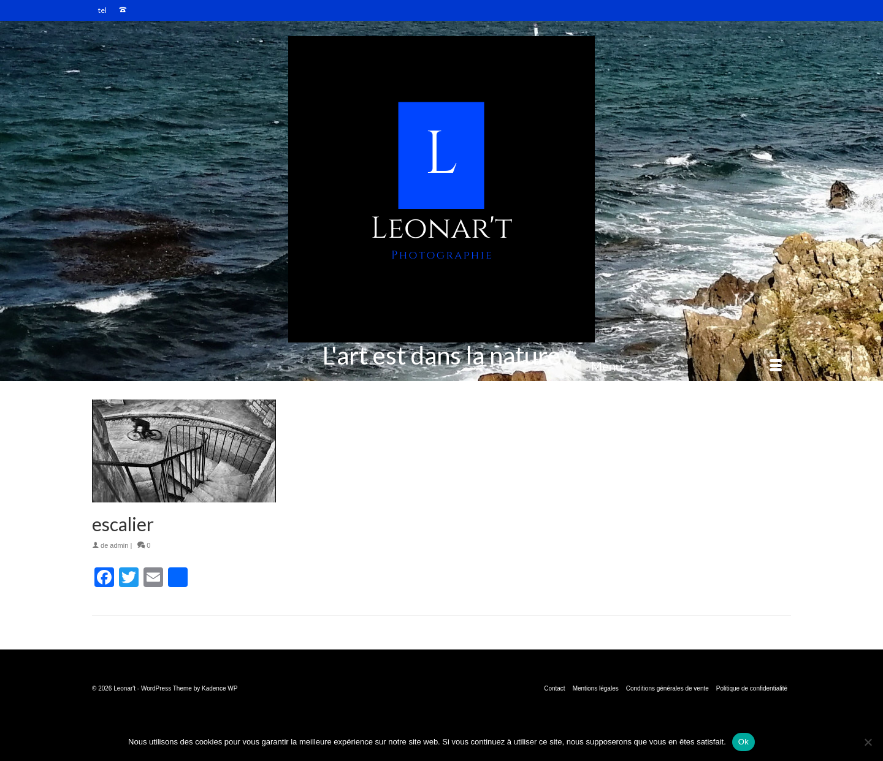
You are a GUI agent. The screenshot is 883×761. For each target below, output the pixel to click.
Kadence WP (219, 688)
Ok (743, 741)
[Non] (868, 742)
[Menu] (686, 365)
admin (119, 545)
